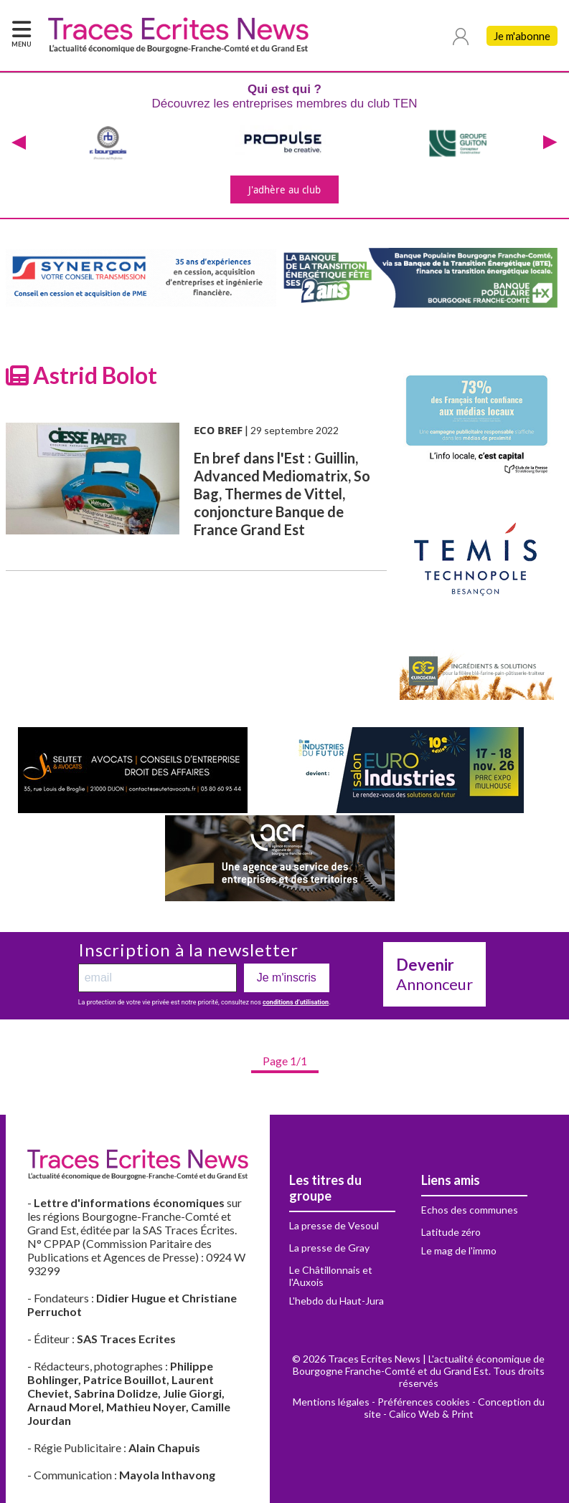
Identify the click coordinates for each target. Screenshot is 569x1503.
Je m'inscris (286, 977)
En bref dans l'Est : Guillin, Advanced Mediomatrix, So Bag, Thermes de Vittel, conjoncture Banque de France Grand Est (282, 493)
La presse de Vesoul (334, 1225)
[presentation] (18, 143)
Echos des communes (469, 1210)
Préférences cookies (423, 1402)
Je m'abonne (522, 35)
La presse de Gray (329, 1248)
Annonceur (434, 974)
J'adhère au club (284, 189)
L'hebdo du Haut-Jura (336, 1301)
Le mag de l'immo (459, 1250)
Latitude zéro (451, 1232)
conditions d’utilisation (296, 1002)
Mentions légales (331, 1402)
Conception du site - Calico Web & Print (454, 1408)
